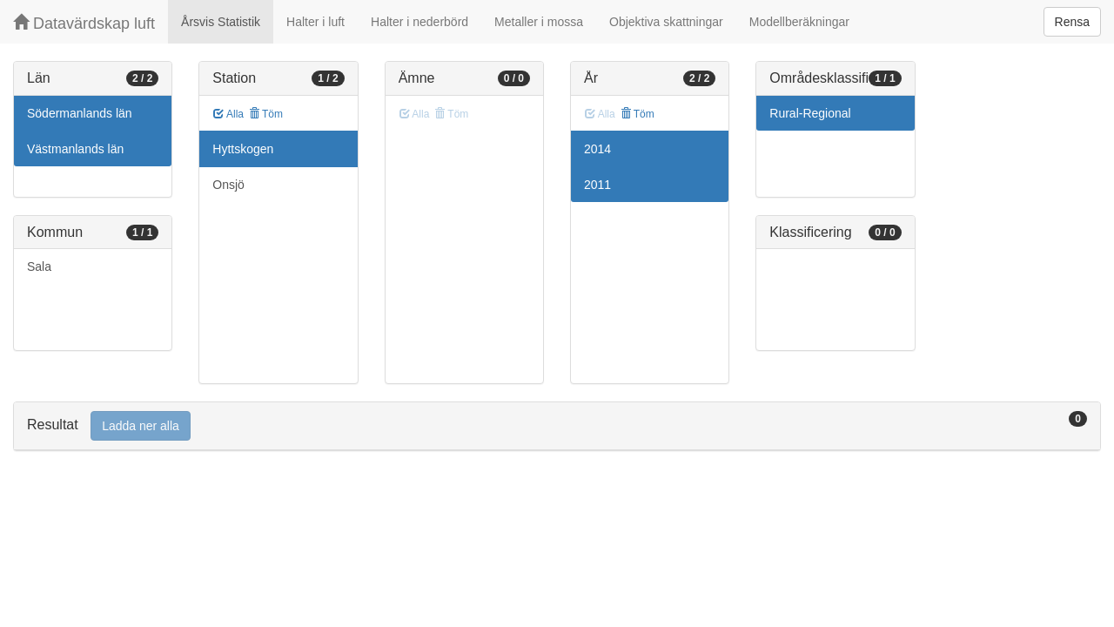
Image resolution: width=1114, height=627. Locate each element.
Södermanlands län (79, 113)
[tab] (557, 426)
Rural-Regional (809, 113)
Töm (266, 114)
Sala (39, 266)
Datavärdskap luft (84, 23)
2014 (597, 149)
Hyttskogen (242, 149)
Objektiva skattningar (666, 22)
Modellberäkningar (799, 22)
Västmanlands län (75, 149)
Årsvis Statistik (220, 22)
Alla (228, 114)
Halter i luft (315, 22)
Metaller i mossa (538, 22)
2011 (597, 185)
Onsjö (228, 185)
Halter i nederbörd (419, 22)
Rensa (1072, 22)
